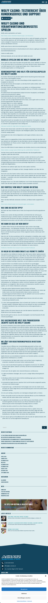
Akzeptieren (24, 589)
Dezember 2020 (4, 464)
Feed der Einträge (5, 491)
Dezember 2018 (4, 466)
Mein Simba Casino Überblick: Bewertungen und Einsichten (17, 35)
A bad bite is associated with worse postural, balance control (25, 523)
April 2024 (3, 456)
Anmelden (3, 489)
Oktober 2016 (4, 470)
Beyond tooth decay (13, 529)
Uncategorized (4, 482)
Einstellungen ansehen (24, 598)
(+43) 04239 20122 (9, 563)
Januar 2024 (4, 458)
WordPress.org (5, 495)
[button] (45, 576)
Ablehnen (24, 593)
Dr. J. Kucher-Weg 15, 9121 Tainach (14, 569)
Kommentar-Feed (5, 493)
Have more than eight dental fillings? (18, 516)
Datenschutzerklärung (22, 601)
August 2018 (4, 468)
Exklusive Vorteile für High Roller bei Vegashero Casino (16, 126)
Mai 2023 (3, 462)
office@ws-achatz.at (10, 566)
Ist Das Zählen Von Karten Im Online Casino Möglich (13, 435)
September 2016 (5, 472)
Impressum (29, 601)
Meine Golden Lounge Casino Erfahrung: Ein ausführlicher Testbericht (20, 150)
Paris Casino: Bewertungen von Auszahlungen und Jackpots (17, 204)
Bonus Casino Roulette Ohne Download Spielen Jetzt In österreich (17, 441)
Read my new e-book (10, 507)
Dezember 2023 (4, 460)
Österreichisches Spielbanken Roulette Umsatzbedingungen (16, 439)
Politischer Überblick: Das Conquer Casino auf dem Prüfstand (18, 247)
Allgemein (3, 480)
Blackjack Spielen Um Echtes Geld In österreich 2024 (14, 443)
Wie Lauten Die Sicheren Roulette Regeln (11, 437)
